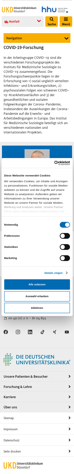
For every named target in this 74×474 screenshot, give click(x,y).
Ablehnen (37, 307)
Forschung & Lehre (18, 386)
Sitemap (9, 418)
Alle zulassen (37, 284)
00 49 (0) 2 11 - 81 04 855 (26, 318)
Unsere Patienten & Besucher (26, 376)
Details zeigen (53, 272)
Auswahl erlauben (36, 296)
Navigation (14, 38)
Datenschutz (12, 440)
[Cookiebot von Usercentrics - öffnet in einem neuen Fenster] (54, 163)
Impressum (11, 429)
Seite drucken (12, 451)
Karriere (10, 397)
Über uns (10, 407)
